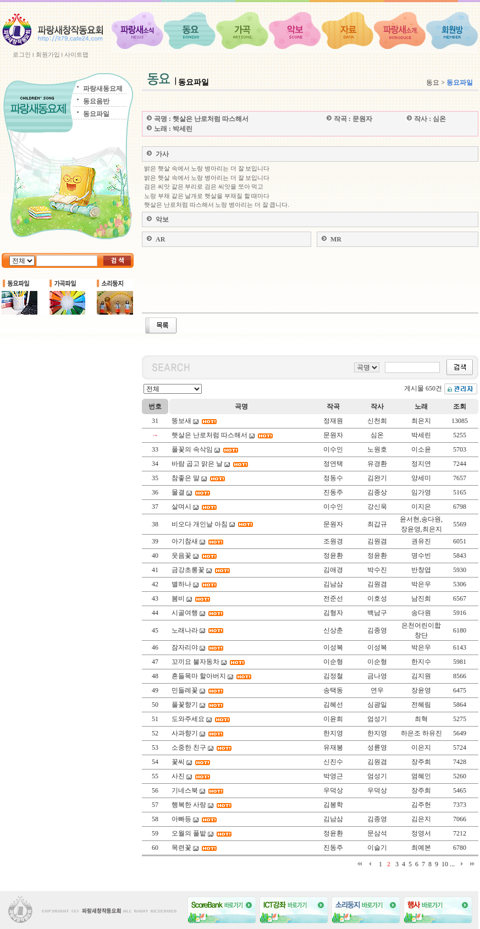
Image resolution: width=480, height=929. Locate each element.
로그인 (22, 54)
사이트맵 (76, 54)
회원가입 (48, 54)
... (452, 864)
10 (445, 864)
